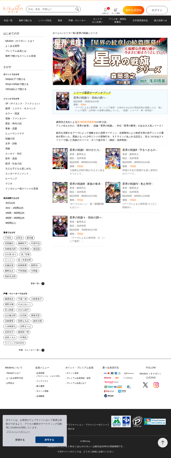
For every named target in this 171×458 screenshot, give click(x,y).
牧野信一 (35, 265)
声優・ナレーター (77, 20)
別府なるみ (23, 321)
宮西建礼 (9, 243)
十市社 (8, 238)
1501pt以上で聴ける (16, 89)
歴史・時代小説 (13, 123)
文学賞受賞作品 (140, 20)
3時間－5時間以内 (14, 218)
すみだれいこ (24, 304)
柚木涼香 (37, 321)
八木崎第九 (10, 326)
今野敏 (34, 271)
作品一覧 (8, 20)
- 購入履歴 (39, 386)
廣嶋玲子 (22, 243)
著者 (60, 20)
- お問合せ (9, 383)
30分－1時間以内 (14, 208)
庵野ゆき (9, 271)
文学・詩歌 (11, 143)
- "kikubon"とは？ (13, 373)
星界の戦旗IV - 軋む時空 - (137, 183)
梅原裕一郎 (23, 332)
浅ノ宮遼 (25, 254)
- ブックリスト (41, 381)
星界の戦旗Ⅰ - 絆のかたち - (85, 149)
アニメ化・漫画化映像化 (117, 20)
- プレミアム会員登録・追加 (78, 378)
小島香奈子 (36, 299)
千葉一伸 (22, 299)
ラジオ (8, 183)
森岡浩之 (81, 154)
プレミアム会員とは (15, 51)
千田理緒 (22, 271)
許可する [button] (49, 439)
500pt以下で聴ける (15, 79)
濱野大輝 (9, 304)
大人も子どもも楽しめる (18, 168)
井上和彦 (9, 310)
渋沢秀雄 (24, 249)
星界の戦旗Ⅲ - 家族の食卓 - (86, 183)
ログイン (157, 10)
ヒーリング (11, 178)
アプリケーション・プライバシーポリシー (86, 424)
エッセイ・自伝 (13, 153)
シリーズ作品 (44, 20)
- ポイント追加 (71, 373)
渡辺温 (36, 249)
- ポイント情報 (41, 391)
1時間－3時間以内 (14, 213)
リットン (9, 260)
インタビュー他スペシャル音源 (21, 188)
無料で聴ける (25, 20)
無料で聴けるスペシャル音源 (20, 56)
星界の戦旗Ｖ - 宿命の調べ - (86, 217)
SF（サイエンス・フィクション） (23, 103)
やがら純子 (23, 310)
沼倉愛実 (9, 321)
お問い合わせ (68, 428)
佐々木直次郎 (24, 260)
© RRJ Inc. (85, 441)
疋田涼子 (9, 332)
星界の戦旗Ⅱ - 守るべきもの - (139, 149)
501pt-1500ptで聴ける (17, 84)
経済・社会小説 (13, 163)
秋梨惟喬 (22, 265)
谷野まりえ (25, 326)
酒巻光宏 (35, 315)
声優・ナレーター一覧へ (31, 350)
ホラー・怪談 (12, 113)
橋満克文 (9, 299)
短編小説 (10, 138)
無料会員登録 (134, 10)
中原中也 (35, 243)
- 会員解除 (39, 396)
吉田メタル (10, 337)
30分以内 (10, 203)
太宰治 (19, 238)
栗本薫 (30, 238)
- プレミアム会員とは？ (76, 383)
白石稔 (23, 315)
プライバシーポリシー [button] (18, 431)
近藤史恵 (9, 265)
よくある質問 (12, 46)
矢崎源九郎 (10, 249)
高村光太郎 (10, 276)
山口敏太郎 (10, 315)
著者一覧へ (37, 283)
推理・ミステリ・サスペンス (20, 108)
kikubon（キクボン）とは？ (19, 41)
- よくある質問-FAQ (14, 378)
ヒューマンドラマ (14, 133)
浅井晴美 (81, 158)
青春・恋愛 (11, 128)
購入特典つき (160, 20)
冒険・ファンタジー (15, 118)
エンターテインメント (17, 173)
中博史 (23, 337)
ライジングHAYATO (14, 343)
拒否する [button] (20, 439)
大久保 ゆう (10, 254)
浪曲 (7, 148)
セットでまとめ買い (97, 20)
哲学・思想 (11, 158)
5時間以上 (10, 223)
